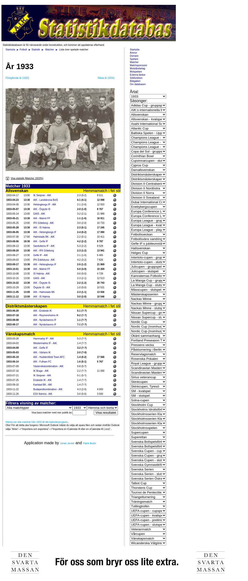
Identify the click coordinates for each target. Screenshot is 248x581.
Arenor (133, 52)
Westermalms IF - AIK (45, 343)
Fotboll (23, 49)
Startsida (10, 49)
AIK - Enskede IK (42, 310)
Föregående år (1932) (17, 78)
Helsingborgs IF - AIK (44, 204)
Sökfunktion (136, 78)
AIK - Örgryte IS (42, 209)
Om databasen (138, 84)
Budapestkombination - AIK (48, 389)
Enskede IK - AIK (42, 380)
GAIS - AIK (39, 213)
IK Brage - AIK (41, 371)
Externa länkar (137, 74)
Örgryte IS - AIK (41, 287)
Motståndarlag (137, 68)
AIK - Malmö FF (41, 218)
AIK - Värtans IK (42, 352)
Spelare (134, 59)
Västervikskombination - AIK (48, 366)
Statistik (35, 49)
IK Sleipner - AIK (42, 195)
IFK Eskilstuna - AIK (44, 259)
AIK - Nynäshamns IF (44, 320)
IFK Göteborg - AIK (43, 223)
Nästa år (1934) (106, 78)
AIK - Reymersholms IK (46, 315)
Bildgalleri (135, 81)
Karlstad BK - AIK (42, 384)
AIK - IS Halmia (41, 227)
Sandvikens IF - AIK (44, 246)
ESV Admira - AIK (42, 394)
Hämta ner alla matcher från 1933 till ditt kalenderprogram (37, 422)
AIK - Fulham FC (42, 361)
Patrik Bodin (89, 443)
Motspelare (136, 71)
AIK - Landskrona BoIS (45, 200)
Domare (134, 56)
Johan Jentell (67, 443)
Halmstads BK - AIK (44, 236)
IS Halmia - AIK (41, 273)
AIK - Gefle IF (40, 241)
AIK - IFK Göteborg (43, 250)
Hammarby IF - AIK (43, 338)
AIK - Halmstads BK (44, 292)
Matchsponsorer (138, 65)
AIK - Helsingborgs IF (44, 232)
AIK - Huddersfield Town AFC (49, 357)
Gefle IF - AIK (40, 255)
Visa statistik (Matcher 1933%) (24, 178)
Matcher (50, 49)
